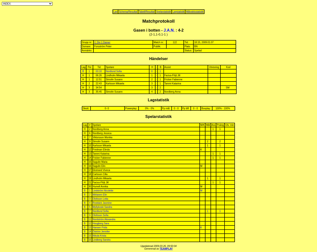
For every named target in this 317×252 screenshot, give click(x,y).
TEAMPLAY (166, 248)
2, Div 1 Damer (102, 42)
